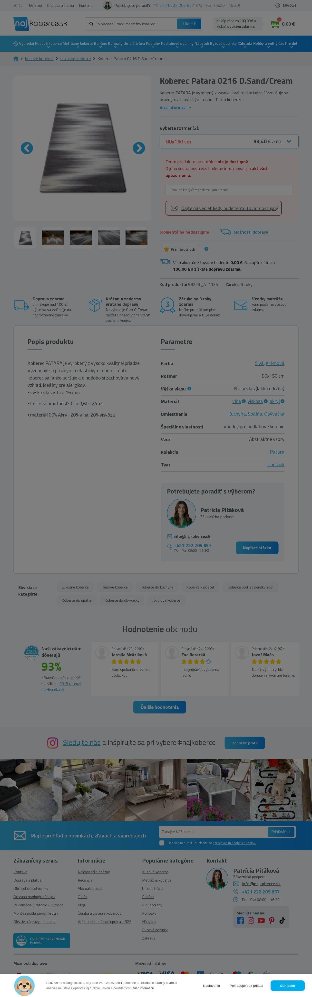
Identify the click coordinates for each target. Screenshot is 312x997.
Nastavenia (211, 986)
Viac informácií (143, 988)
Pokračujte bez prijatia (246, 986)
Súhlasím (287, 986)
